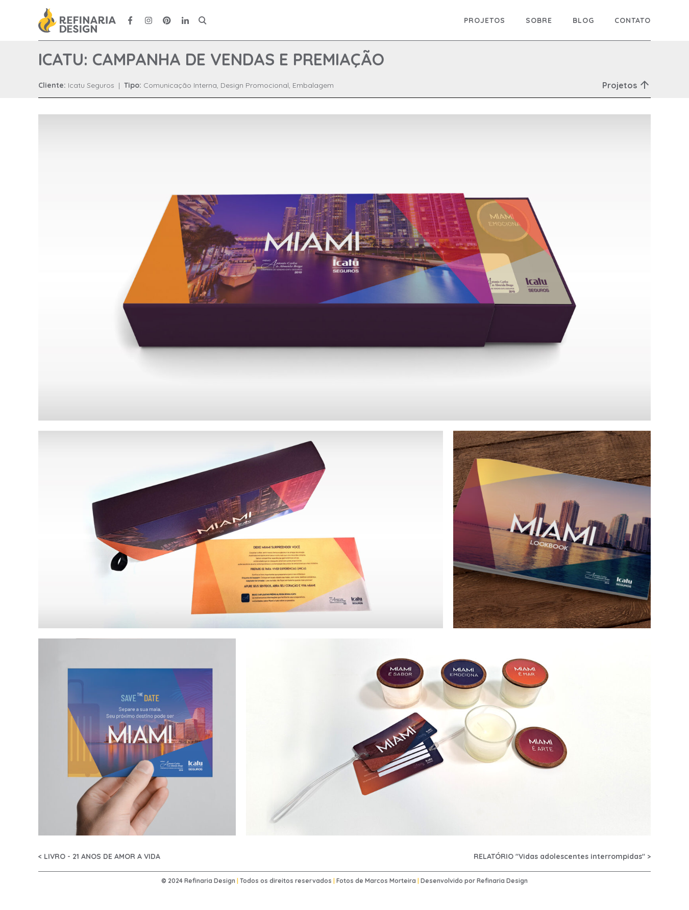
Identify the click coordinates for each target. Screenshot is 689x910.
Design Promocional (254, 85)
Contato (632, 20)
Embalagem (313, 85)
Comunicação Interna (180, 85)
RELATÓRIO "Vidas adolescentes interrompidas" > (562, 856)
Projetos (484, 20)
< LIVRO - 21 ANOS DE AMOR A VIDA (99, 856)
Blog (583, 20)
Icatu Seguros (91, 85)
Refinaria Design (502, 880)
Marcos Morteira (390, 880)
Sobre (539, 20)
